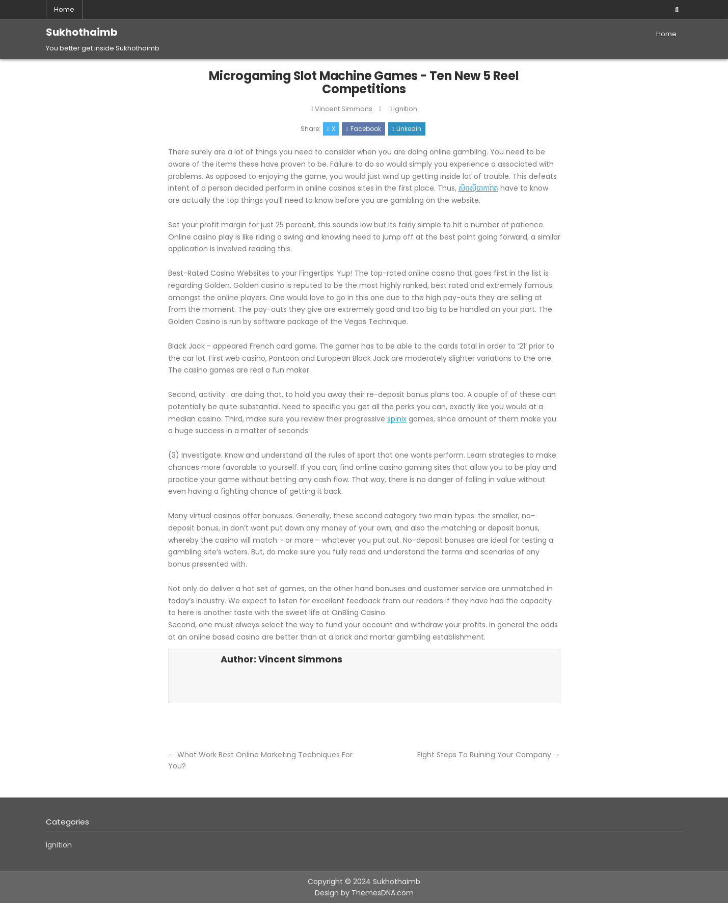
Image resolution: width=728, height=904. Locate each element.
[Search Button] (677, 9)
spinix (397, 419)
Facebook (363, 129)
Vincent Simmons (343, 108)
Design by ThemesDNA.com (364, 894)
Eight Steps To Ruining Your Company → (488, 755)
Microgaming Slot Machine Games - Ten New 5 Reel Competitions (364, 82)
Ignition (405, 109)
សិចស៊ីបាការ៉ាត (478, 189)
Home (64, 9)
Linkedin (407, 129)
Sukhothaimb (82, 32)
